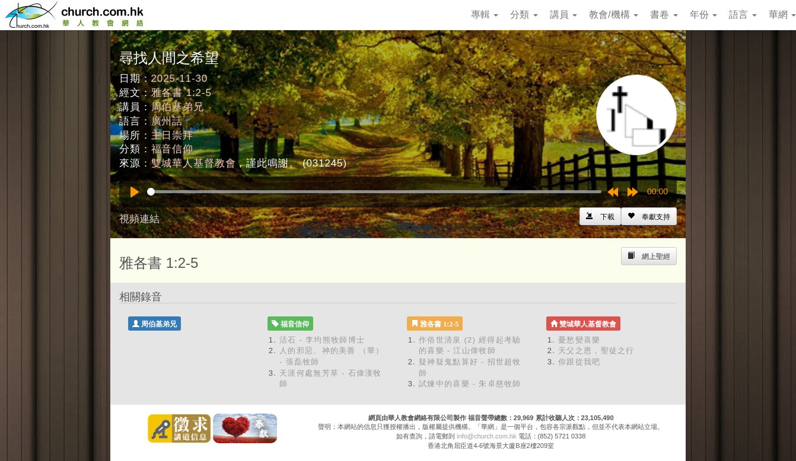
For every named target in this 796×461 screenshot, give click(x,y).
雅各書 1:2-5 (181, 92)
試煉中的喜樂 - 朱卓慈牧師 (470, 383)
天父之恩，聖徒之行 (596, 350)
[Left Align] (649, 216)
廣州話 (167, 121)
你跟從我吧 (579, 361)
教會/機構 (613, 14)
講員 (563, 14)
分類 (523, 14)
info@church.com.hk (486, 436)
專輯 (484, 14)
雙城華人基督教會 (193, 163)
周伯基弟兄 (177, 107)
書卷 (663, 14)
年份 (703, 14)
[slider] (374, 191)
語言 (742, 14)
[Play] (134, 192)
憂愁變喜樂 (579, 339)
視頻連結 (139, 219)
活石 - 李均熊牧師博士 (322, 339)
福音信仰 (172, 149)
